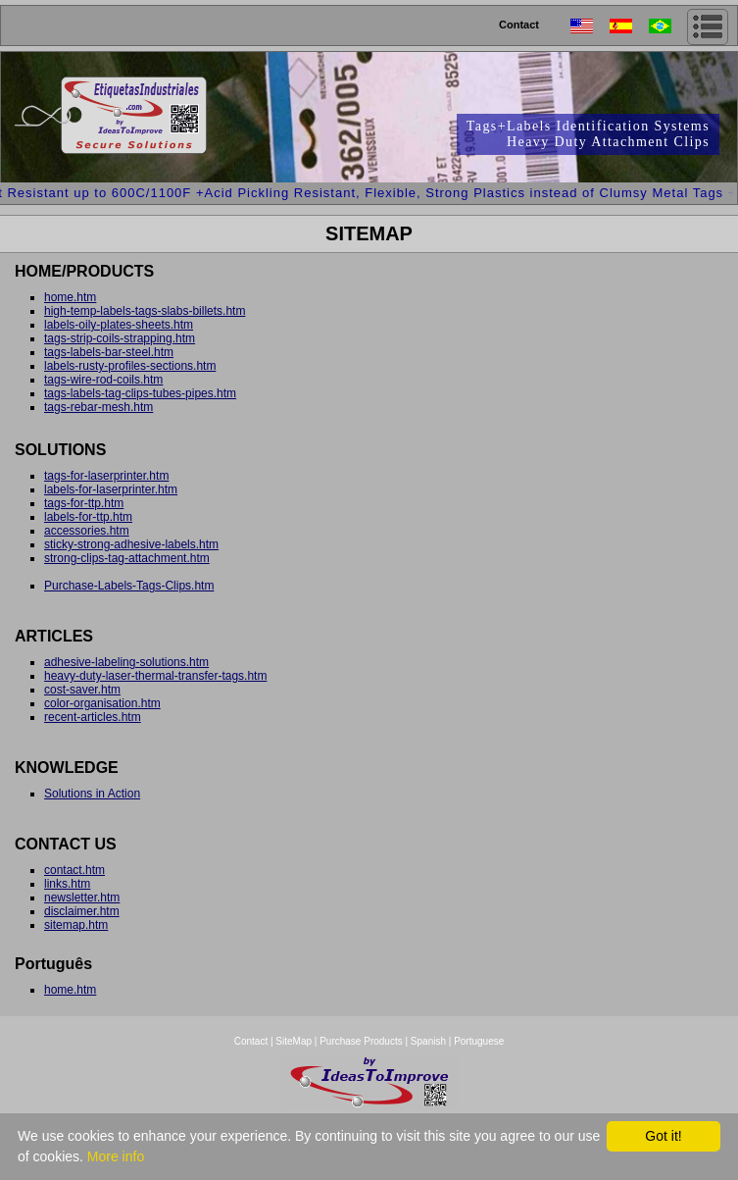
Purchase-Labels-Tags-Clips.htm (129, 585)
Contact (519, 24)
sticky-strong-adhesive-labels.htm (131, 544)
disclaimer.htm (82, 911)
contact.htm (74, 870)
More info (115, 1156)
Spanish (428, 1041)
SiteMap (294, 1041)
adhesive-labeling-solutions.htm (126, 662)
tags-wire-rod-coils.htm (103, 379)
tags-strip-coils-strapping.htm (119, 338)
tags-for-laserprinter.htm (106, 476)
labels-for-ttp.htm (88, 517)
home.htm (70, 297)
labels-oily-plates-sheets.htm (118, 325)
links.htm (67, 884)
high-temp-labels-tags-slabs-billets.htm (144, 311)
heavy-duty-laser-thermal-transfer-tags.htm (155, 676)
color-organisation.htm (102, 703)
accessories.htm (86, 531)
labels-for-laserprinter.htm (110, 489)
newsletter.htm (82, 897)
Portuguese (479, 1041)
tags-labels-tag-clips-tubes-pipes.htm (140, 393)
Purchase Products (361, 1041)
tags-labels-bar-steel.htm (108, 352)
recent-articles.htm (92, 717)
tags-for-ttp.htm (83, 503)
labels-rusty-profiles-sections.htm (130, 366)
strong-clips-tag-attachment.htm (127, 558)
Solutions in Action (92, 793)
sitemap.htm (76, 925)
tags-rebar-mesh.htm (98, 407)
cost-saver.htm (82, 689)
